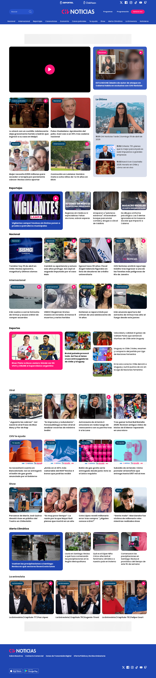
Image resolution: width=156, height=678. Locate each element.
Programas (108, 11)
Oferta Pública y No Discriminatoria (89, 656)
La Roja (70, 335)
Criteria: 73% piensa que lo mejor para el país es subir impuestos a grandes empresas (130, 150)
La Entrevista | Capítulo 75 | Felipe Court (122, 617)
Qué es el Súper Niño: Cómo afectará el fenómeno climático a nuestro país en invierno (104, 557)
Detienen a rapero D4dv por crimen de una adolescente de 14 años (95, 315)
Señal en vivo (137, 12)
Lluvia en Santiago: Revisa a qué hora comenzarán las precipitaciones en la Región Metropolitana (77, 557)
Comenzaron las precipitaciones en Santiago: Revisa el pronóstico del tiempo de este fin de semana (133, 558)
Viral (14, 397)
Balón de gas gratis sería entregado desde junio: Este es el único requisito (95, 471)
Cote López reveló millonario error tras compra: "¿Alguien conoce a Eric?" (94, 518)
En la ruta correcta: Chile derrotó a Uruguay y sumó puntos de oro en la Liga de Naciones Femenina (130, 367)
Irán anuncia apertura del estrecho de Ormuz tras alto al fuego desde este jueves (130, 315)
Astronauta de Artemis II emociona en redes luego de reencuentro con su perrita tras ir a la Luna (95, 426)
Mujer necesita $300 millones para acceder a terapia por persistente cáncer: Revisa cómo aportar (27, 177)
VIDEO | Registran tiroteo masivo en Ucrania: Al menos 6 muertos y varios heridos (60, 315)
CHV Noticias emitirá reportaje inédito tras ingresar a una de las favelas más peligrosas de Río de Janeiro (130, 270)
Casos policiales (79, 21)
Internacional (24, 21)
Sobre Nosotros (16, 656)
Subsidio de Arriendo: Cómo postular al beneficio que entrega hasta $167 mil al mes (129, 471)
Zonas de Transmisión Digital (58, 656)
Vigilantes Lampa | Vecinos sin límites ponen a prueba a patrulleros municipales (36, 224)
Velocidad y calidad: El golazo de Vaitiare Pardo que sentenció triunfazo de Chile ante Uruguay (130, 336)
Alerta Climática (115, 21)
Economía (64, 21)
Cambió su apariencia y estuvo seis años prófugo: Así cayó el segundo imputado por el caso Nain (60, 270)
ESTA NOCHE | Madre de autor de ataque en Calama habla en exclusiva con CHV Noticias (119, 84)
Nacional (11, 21)
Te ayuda (93, 21)
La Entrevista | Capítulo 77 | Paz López (28, 617)
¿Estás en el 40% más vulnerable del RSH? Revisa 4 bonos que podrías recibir (59, 471)
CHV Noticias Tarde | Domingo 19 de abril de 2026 (119, 138)
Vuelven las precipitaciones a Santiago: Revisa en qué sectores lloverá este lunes (33, 565)
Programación (123, 11)
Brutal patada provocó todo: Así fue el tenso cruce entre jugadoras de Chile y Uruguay (77, 357)
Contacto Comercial (34, 656)
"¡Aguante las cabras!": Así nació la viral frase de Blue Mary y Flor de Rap (23, 425)
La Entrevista (131, 21)
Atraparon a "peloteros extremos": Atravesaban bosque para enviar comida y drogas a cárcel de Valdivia (105, 218)
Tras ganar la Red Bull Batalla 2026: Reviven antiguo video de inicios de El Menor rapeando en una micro (130, 426)
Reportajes (37, 21)
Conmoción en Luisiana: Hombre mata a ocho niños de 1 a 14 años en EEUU (69, 177)
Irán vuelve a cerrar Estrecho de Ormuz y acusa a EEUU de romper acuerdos (24, 315)
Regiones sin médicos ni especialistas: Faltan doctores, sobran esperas (77, 216)
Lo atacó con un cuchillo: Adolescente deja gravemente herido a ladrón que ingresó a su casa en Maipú (29, 134)
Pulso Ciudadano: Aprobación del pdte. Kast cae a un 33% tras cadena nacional (70, 134)
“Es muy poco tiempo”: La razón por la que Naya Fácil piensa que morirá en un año (59, 518)
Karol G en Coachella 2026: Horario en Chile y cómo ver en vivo (129, 164)
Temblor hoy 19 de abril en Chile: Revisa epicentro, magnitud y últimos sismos (23, 269)
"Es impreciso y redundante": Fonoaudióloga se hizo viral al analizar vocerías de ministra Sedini (59, 426)
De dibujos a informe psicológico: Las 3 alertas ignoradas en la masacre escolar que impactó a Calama (133, 218)
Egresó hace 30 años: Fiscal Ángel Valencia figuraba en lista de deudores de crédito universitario (93, 270)
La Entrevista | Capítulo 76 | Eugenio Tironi (77, 617)
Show (103, 21)
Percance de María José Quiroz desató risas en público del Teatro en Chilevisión (25, 518)
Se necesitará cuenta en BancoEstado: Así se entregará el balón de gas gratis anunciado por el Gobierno (25, 472)
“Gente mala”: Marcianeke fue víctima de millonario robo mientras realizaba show (130, 518)
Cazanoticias (51, 21)
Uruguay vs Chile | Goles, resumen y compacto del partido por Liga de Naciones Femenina (130, 351)
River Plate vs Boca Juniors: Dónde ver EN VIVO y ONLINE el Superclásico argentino (33, 364)
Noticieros (144, 21)
